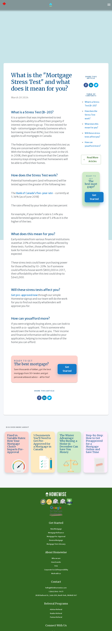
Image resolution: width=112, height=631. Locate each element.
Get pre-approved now (24, 295)
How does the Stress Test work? (91, 115)
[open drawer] (109, 4)
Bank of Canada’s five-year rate (35, 193)
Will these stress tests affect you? (93, 137)
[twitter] (49, 398)
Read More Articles (91, 166)
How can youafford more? (90, 150)
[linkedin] (44, 398)
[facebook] (39, 398)
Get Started (67, 369)
